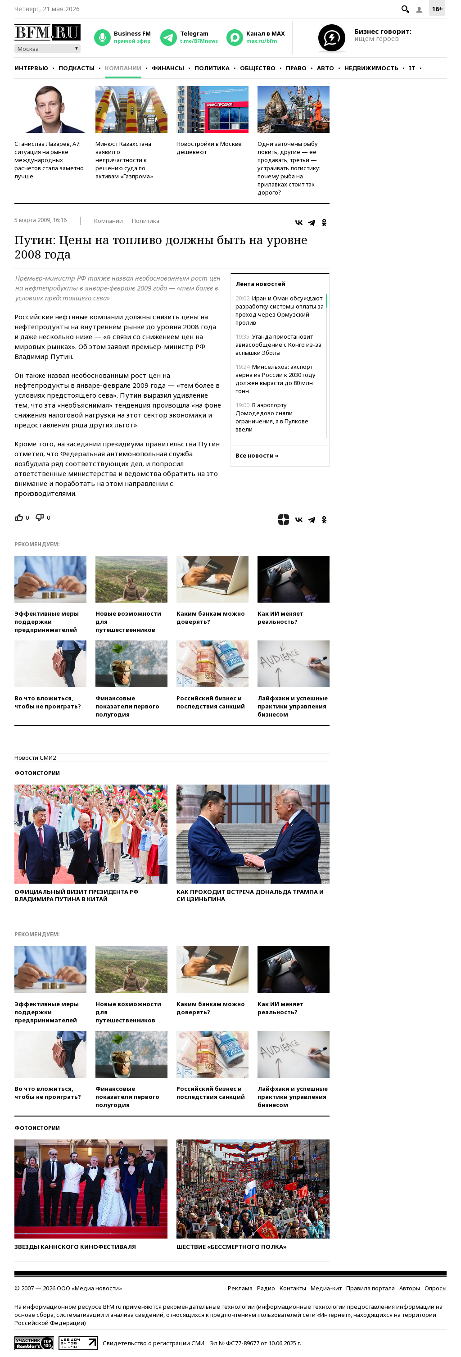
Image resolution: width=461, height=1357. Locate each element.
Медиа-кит (326, 1288)
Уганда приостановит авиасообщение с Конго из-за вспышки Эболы (278, 344)
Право (296, 68)
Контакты (293, 1288)
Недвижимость (371, 68)
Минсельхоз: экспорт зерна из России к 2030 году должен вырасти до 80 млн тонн (275, 379)
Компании (123, 68)
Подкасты (77, 68)
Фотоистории (37, 773)
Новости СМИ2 (35, 757)
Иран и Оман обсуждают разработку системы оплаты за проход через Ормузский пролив (279, 310)
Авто (325, 68)
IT (412, 68)
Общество (258, 68)
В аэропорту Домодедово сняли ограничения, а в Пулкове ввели (271, 417)
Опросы (436, 1288)
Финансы (168, 68)
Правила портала (370, 1288)
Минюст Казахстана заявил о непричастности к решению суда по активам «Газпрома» (124, 160)
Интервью (31, 68)
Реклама (240, 1288)
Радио (266, 1288)
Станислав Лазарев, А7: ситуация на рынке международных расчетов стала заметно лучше (49, 160)
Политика (212, 68)
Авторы (409, 1288)
